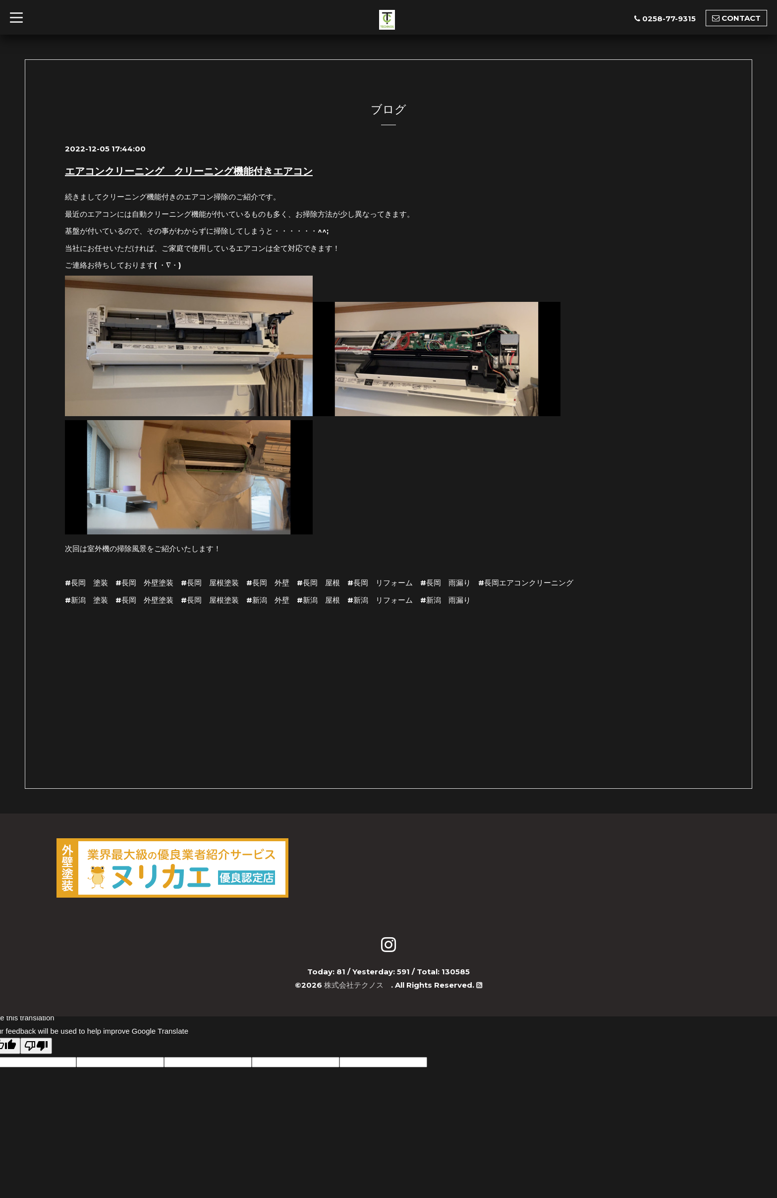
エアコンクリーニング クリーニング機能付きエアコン (189, 171)
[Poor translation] (36, 1046)
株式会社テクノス (357, 985)
